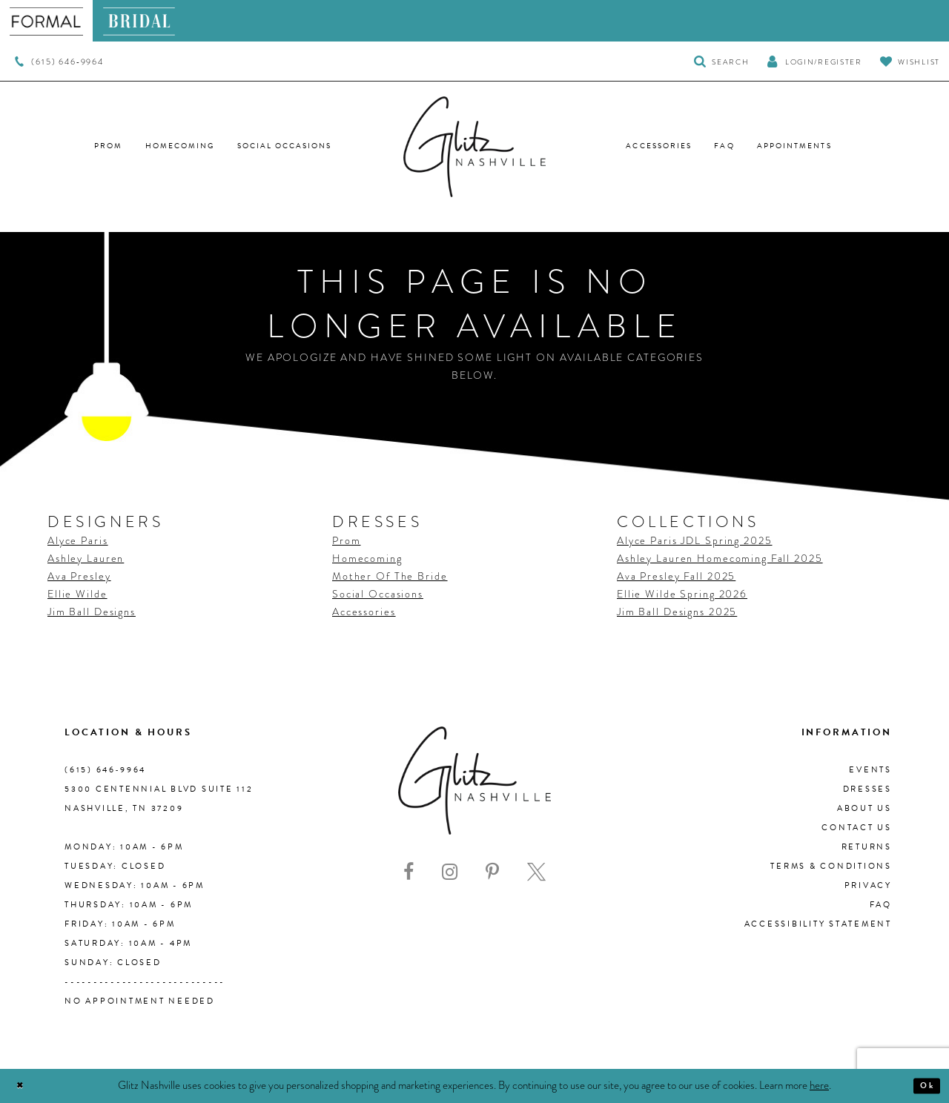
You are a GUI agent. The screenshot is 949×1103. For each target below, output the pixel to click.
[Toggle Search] (721, 61)
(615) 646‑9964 (105, 770)
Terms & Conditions (831, 866)
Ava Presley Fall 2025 (676, 576)
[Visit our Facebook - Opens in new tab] (408, 872)
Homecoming (367, 558)
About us (864, 808)
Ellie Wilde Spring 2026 (682, 593)
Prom (346, 540)
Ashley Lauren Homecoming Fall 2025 (720, 558)
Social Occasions (377, 593)
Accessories (364, 611)
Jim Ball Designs (91, 611)
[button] (814, 61)
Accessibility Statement (818, 924)
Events (870, 770)
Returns (866, 847)
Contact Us (856, 827)
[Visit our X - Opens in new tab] (536, 872)
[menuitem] (46, 21)
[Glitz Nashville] (474, 146)
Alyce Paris (77, 540)
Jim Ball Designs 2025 (677, 611)
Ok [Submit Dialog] (923, 1086)
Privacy (868, 885)
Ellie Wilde (77, 593)
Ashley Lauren (85, 558)
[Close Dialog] (24, 1086)
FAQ (881, 904)
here (819, 1085)
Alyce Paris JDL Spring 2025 (695, 540)
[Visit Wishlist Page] (910, 61)
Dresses (867, 789)
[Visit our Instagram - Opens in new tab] (449, 872)
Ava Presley (79, 576)
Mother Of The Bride (390, 576)
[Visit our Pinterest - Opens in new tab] (492, 872)
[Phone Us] (59, 61)
